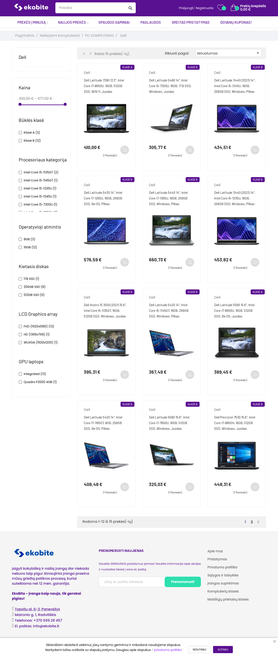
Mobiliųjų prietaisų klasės (228, 599)
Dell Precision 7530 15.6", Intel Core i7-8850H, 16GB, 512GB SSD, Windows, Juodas (234, 422)
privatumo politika (168, 650)
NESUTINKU (200, 649)
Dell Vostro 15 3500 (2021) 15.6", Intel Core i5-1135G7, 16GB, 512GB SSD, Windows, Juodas (105, 310)
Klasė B (32, 140)
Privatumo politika (222, 567)
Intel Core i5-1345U (40, 196)
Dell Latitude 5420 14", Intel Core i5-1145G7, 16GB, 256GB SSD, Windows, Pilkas (169, 310)
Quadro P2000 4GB (40, 382)
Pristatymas (217, 559)
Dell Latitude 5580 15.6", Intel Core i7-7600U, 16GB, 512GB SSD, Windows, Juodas (169, 422)
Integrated (35, 374)
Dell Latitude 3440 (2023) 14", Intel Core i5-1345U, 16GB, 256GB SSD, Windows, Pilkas (234, 85)
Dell (22, 57)
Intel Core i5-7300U (40, 204)
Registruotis (204, 8)
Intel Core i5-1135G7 (41, 172)
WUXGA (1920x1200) (41, 342)
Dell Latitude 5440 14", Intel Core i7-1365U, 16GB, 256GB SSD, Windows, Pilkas (168, 198)
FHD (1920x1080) (39, 326)
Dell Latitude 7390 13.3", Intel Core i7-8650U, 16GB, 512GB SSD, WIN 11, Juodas (104, 85)
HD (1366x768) (37, 334)
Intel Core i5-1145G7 (41, 180)
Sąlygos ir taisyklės (222, 575)
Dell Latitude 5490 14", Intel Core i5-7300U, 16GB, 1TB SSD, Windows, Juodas (170, 85)
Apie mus (215, 551)
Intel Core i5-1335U (40, 188)
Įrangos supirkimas (223, 583)
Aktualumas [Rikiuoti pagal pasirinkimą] (228, 53)
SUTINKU (223, 649)
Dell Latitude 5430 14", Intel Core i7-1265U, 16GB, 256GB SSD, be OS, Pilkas (103, 198)
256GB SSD (35, 287)
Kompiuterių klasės (223, 591)
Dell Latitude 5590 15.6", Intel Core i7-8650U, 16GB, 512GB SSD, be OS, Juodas (234, 310)
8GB (29, 239)
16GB (30, 247)
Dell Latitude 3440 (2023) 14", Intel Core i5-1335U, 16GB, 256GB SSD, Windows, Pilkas (234, 198)
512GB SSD (34, 295)
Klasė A (32, 132)
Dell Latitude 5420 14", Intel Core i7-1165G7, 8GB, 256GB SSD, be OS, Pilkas (103, 422)
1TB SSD (31, 279)
